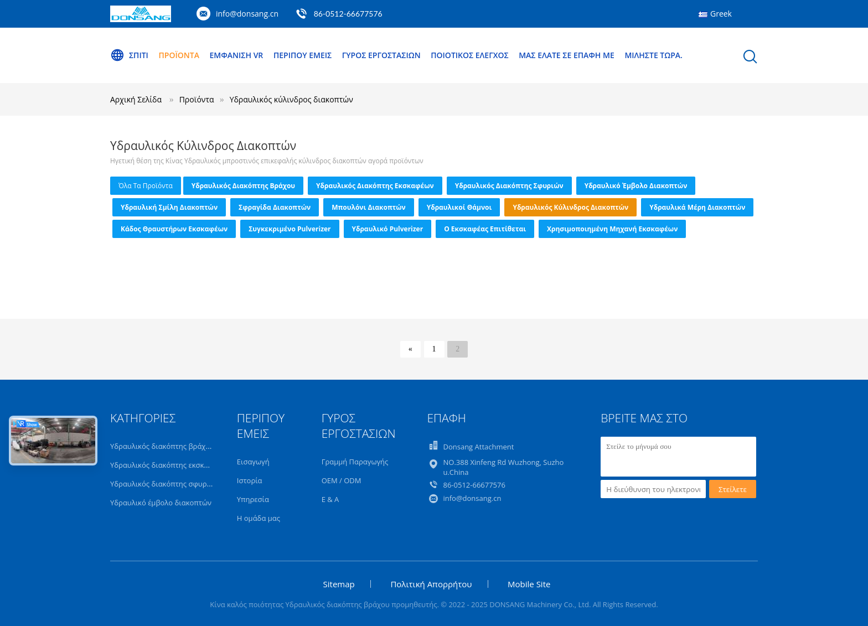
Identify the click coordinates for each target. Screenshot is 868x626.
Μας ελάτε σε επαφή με (566, 55)
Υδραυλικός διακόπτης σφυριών (509, 185)
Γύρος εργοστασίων (381, 55)
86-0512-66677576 (348, 13)
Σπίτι (129, 55)
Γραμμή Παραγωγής (355, 462)
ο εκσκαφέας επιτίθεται (485, 229)
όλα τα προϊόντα (145, 185)
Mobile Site (529, 584)
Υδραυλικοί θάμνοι (459, 207)
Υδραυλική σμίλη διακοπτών (169, 207)
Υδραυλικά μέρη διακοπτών (697, 207)
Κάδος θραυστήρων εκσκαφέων (174, 229)
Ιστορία (249, 480)
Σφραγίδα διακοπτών (275, 207)
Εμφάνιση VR (237, 55)
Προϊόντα (179, 55)
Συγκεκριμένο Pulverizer (289, 229)
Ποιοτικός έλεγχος (469, 55)
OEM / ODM (341, 480)
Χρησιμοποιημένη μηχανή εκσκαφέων (612, 229)
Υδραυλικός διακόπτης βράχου (243, 185)
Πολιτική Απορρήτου (431, 584)
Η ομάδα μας (258, 518)
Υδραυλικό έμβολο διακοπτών (636, 185)
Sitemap (339, 584)
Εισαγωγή (253, 462)
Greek (721, 13)
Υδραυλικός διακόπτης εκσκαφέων (375, 185)
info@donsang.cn (247, 13)
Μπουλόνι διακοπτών (369, 207)
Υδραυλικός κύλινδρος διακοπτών (291, 99)
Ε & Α (330, 499)
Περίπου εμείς (302, 55)
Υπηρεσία (253, 499)
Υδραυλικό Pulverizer (387, 229)
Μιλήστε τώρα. (653, 55)
